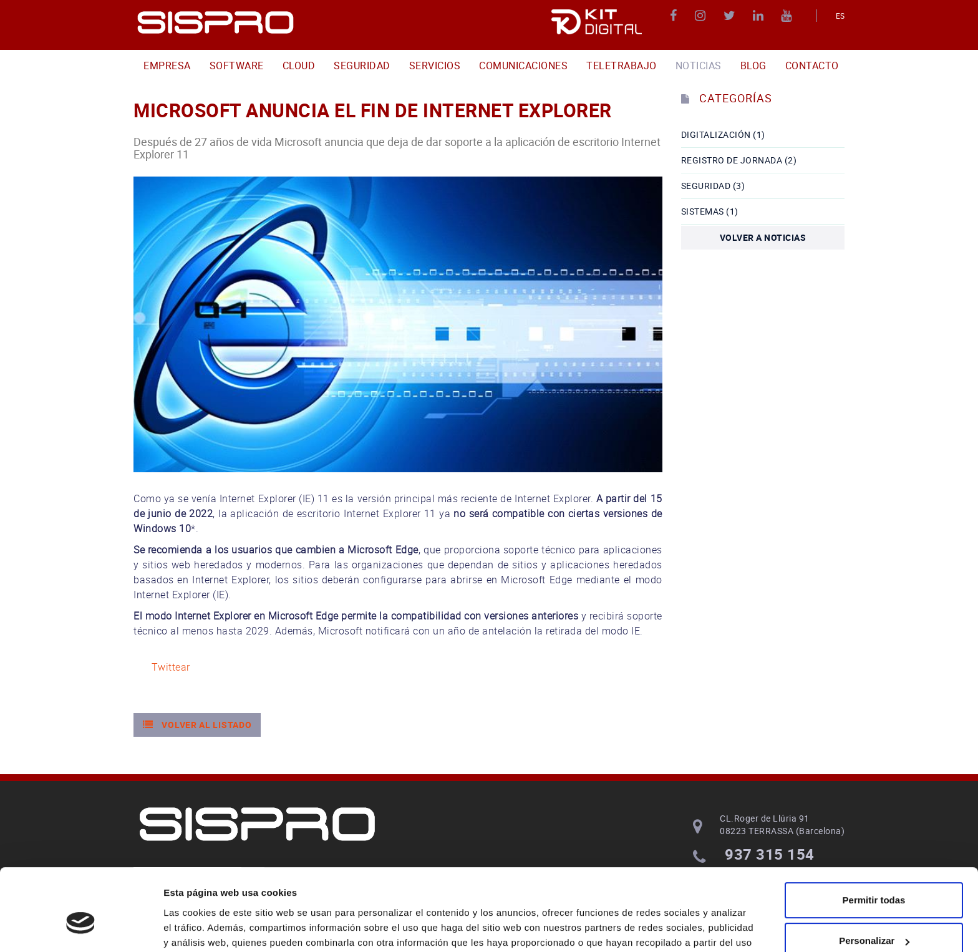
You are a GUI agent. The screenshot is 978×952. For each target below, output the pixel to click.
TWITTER (731, 15)
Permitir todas (874, 835)
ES (840, 16)
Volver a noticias (763, 237)
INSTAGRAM (702, 15)
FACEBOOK (675, 15)
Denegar (874, 917)
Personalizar (874, 876)
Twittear (171, 667)
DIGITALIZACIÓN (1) (723, 134)
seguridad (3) (713, 186)
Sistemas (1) (709, 211)
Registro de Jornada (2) (739, 160)
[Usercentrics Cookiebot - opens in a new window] (80, 927)
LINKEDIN (760, 15)
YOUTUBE (788, 15)
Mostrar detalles (199, 927)
